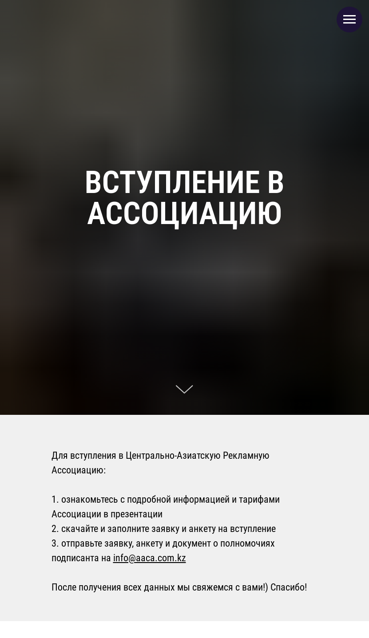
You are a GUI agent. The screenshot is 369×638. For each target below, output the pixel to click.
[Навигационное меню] (349, 19)
